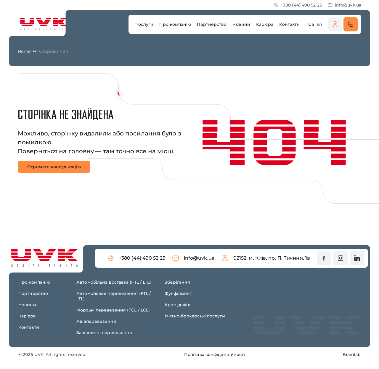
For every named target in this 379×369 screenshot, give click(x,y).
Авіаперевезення (96, 321)
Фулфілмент (178, 293)
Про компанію (34, 282)
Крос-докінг (178, 304)
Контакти (28, 327)
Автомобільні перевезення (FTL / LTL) (113, 296)
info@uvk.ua (344, 5)
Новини (27, 304)
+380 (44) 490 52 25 (298, 5)
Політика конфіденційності (214, 354)
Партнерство (33, 293)
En (319, 24)
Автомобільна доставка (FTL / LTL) (113, 282)
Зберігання (177, 282)
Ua (311, 24)
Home (24, 51)
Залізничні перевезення (104, 332)
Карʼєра (27, 316)
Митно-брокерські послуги (195, 316)
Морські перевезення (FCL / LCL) (113, 310)
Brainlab (352, 354)
